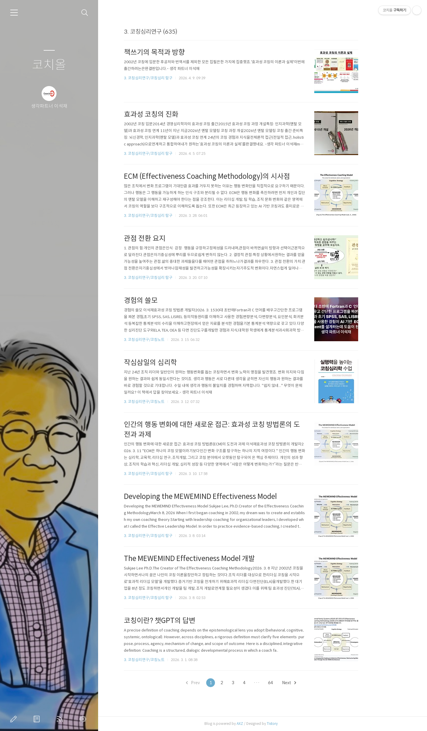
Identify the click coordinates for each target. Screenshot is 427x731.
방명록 (38, 719)
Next (311, 682)
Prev (214, 682)
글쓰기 (15, 719)
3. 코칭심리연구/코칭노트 (166, 339)
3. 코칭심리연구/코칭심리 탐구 (170, 77)
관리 (84, 719)
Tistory (293, 723)
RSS (61, 719)
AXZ (261, 723)
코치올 (49, 65)
